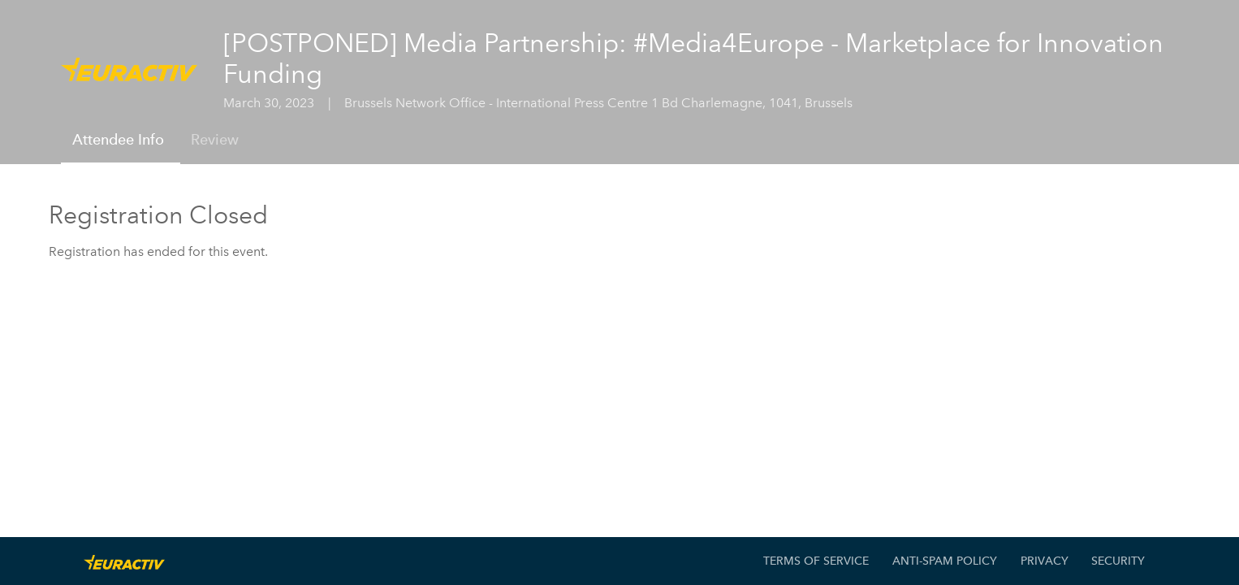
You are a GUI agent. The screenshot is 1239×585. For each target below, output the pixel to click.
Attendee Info (118, 139)
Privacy (1044, 561)
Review (215, 139)
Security (1118, 561)
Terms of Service (816, 561)
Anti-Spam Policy (944, 561)
